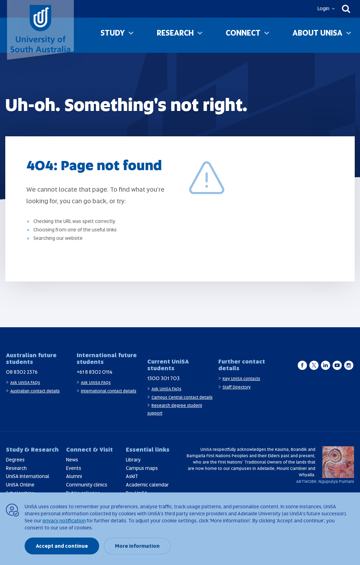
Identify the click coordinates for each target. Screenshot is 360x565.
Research (175, 35)
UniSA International (27, 476)
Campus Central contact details (182, 397)
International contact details (108, 391)
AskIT (132, 476)
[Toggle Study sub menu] (131, 35)
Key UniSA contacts (241, 378)
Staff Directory (237, 387)
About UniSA (317, 35)
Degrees (15, 460)
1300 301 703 (163, 378)
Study (113, 35)
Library (133, 460)
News (72, 460)
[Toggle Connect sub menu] (267, 35)
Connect (243, 35)
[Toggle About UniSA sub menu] (348, 35)
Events (73, 468)
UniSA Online (20, 485)
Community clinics (86, 485)
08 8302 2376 (22, 372)
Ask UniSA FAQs (25, 382)
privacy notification (64, 520)
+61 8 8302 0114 (94, 372)
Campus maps (142, 468)
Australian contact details (35, 391)
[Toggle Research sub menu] (200, 35)
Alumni (74, 476)
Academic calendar (147, 485)
